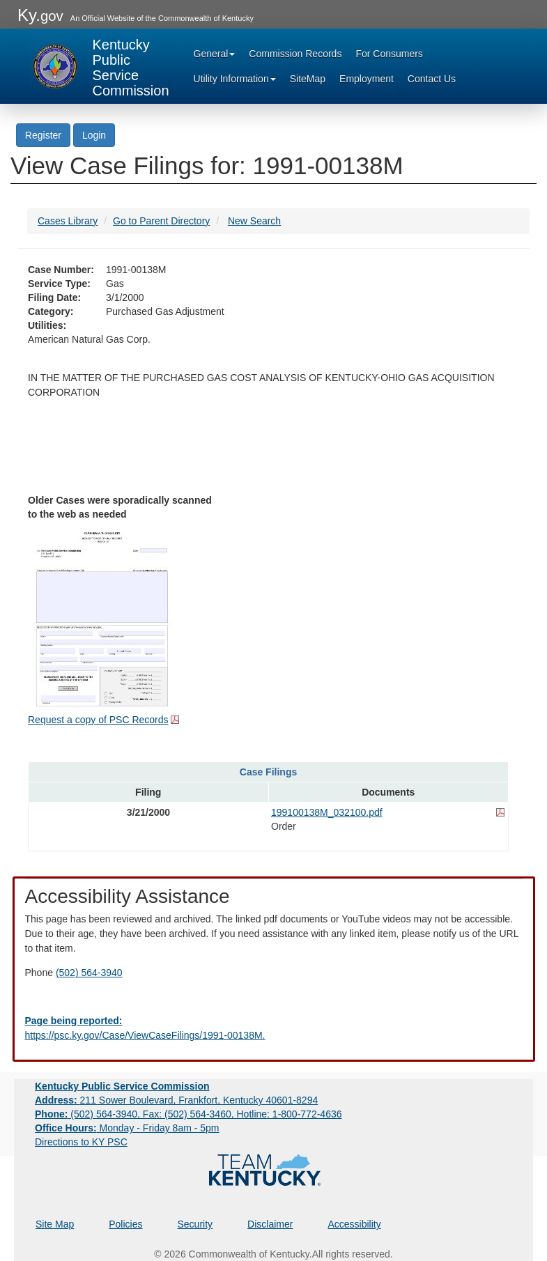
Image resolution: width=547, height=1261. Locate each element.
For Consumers (388, 53)
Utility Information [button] (235, 78)
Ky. (40, 15)
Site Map (55, 1224)
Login (94, 135)
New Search (254, 220)
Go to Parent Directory (161, 220)
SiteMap (307, 78)
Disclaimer (270, 1224)
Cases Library (68, 220)
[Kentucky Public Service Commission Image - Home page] (99, 66)
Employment (366, 78)
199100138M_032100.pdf (327, 812)
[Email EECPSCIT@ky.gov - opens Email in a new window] (274, 1028)
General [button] (215, 53)
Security (195, 1224)
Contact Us (432, 78)
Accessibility (354, 1224)
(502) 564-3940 (89, 972)
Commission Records (295, 53)
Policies (125, 1224)
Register (43, 135)
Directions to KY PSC (81, 1141)
